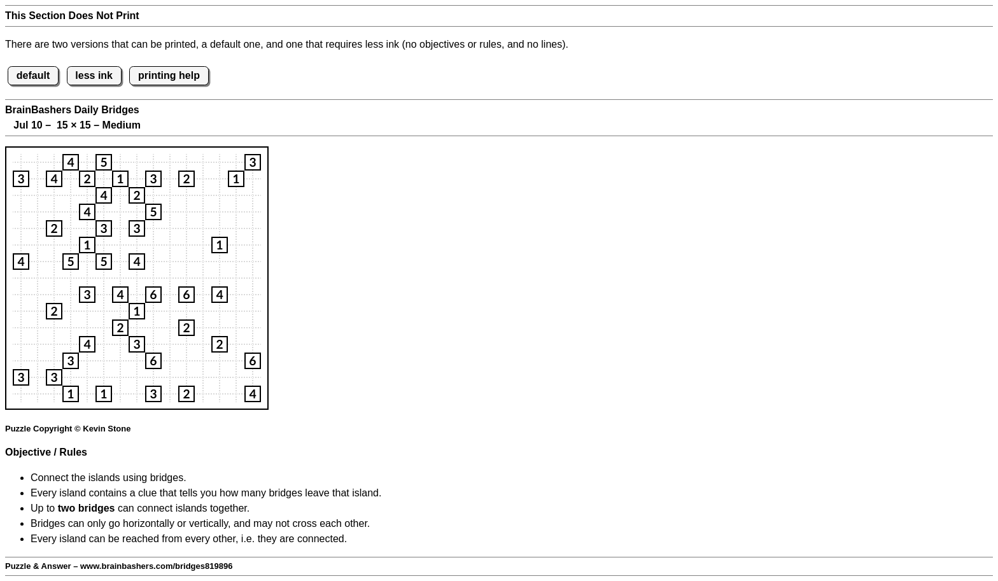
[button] (70, 162)
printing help (169, 75)
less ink (94, 75)
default (33, 75)
